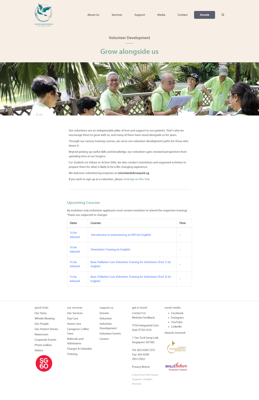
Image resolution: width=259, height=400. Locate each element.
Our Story (40, 313)
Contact (183, 15)
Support (139, 15)
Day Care (72, 318)
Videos (39, 350)
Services (117, 15)
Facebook (177, 313)
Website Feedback (143, 317)
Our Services (75, 313)
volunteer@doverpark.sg (133, 173)
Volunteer (106, 318)
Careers (104, 339)
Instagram (177, 317)
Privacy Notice (141, 367)
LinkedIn (176, 326)
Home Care (74, 324)
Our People (42, 324)
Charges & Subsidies (79, 348)
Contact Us (139, 313)
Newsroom (41, 334)
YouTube (176, 322)
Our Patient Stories (46, 329)
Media (161, 15)
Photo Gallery (43, 345)
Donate (204, 15)
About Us (93, 15)
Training (72, 354)
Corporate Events (45, 340)
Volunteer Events (110, 333)
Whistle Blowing (45, 318)
